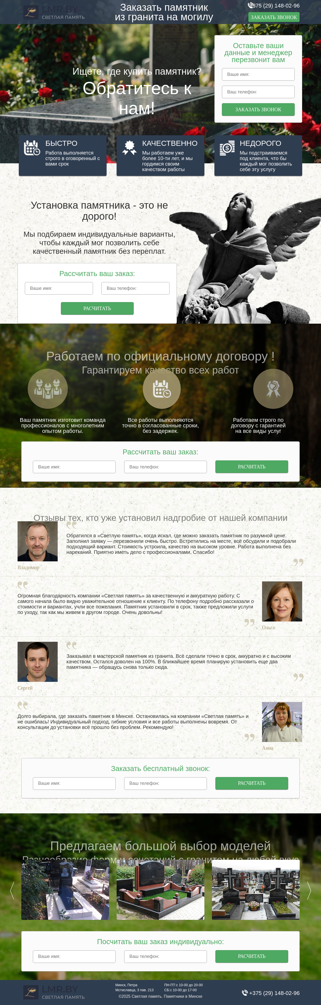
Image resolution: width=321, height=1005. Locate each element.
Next (309, 891)
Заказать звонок (274, 17)
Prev (12, 891)
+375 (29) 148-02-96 (274, 6)
